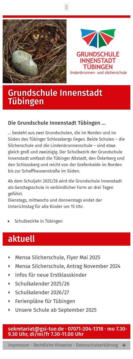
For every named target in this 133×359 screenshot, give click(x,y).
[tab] (66, 345)
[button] (66, 7)
